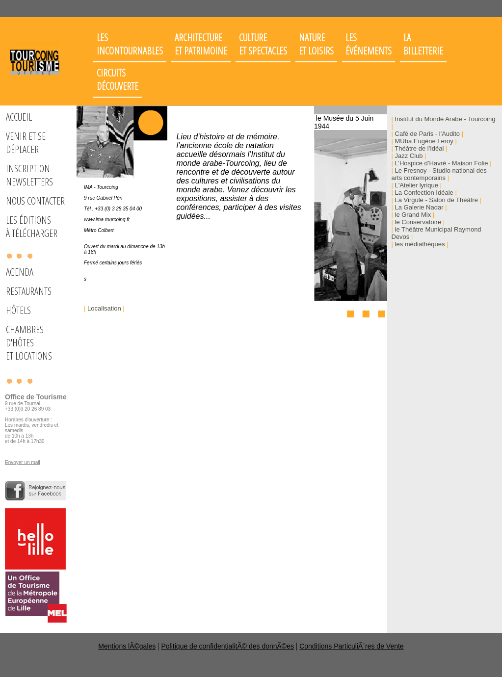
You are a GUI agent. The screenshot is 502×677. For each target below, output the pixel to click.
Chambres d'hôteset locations (29, 343)
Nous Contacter (35, 201)
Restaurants (29, 291)
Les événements (368, 44)
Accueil (19, 117)
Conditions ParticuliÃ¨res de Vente (351, 646)
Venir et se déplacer (26, 143)
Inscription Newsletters (29, 175)
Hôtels (18, 310)
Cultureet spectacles (263, 44)
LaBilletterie (423, 44)
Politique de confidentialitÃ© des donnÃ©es (227, 646)
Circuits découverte (117, 79)
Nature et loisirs (316, 44)
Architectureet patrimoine (201, 44)
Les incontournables (130, 44)
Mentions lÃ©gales (127, 646)
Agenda (19, 272)
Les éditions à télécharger (31, 226)
